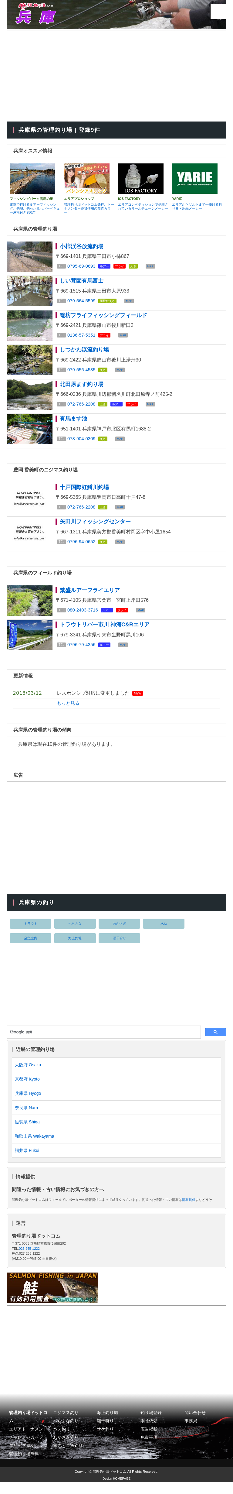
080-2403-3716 (83, 616)
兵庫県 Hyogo (28, 1102)
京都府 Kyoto (27, 1087)
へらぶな (75, 931)
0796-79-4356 (82, 652)
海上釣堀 (75, 945)
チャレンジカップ (26, 1449)
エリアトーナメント (28, 1441)
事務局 (190, 1433)
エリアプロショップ (28, 1457)
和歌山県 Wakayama (34, 1147)
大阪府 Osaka (28, 1072)
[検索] (103, 1040)
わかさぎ (119, 931)
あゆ (163, 931)
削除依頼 (148, 1433)
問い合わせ (195, 1424)
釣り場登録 (151, 1424)
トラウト (30, 931)
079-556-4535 (82, 372)
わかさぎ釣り (66, 1449)
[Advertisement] (116, 75)
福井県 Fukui (27, 1162)
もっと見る (69, 710)
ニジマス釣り (66, 1424)
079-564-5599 (82, 302)
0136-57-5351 (82, 337)
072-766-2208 (82, 407)
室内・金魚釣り (68, 1457)
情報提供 (188, 1211)
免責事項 (148, 1449)
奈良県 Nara (26, 1117)
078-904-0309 (82, 443)
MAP (152, 267)
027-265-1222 (29, 1260)
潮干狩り (119, 945)
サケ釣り (105, 1441)
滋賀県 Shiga (27, 1132)
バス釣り (61, 1441)
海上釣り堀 (107, 1424)
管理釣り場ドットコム (109, 1483)
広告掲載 (148, 1441)
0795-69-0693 (82, 266)
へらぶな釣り (66, 1433)
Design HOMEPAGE (117, 1490)
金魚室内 (30, 945)
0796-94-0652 (82, 547)
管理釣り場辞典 (24, 1466)
